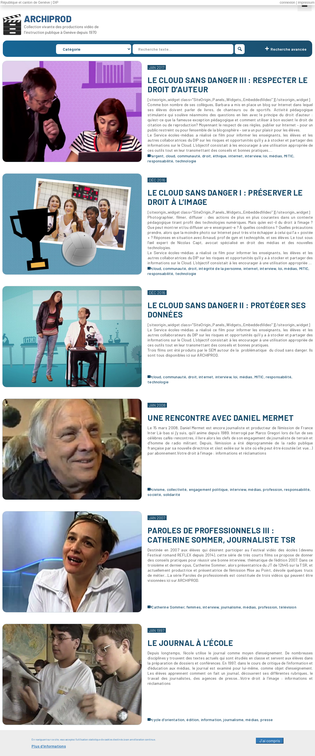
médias (275, 155)
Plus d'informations (49, 748)
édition (192, 719)
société (154, 494)
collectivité (177, 489)
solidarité (171, 494)
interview (253, 155)
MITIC (288, 155)
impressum (306, 3)
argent (157, 155)
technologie (185, 160)
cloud (170, 155)
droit (206, 155)
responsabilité (160, 160)
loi (265, 155)
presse (266, 719)
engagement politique (208, 489)
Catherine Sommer (167, 607)
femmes (193, 607)
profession (272, 489)
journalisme (231, 607)
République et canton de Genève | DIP (29, 3)
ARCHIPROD (48, 18)
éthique (219, 155)
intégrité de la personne (220, 268)
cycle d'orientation (167, 719)
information (211, 719)
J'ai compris (269, 743)
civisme (158, 489)
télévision (287, 607)
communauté (188, 155)
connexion (287, 3)
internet (235, 155)
